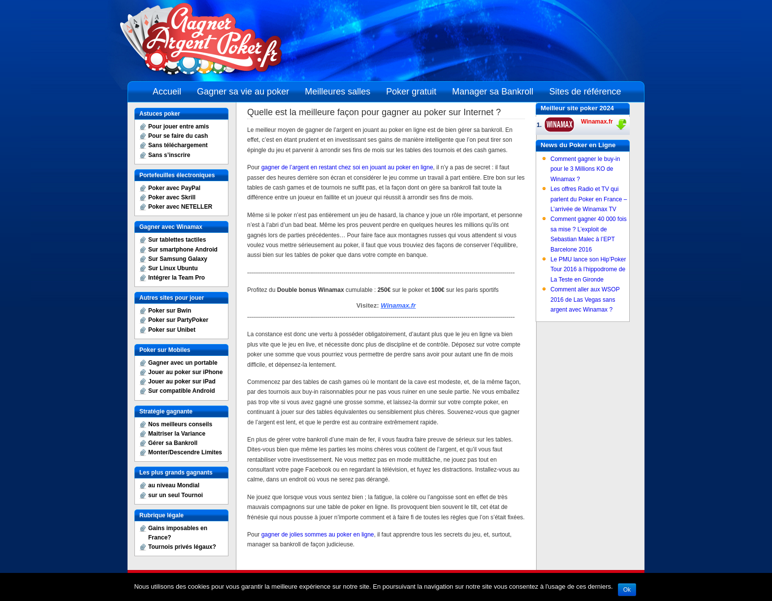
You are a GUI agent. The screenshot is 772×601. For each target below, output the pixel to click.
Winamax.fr (398, 305)
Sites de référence (585, 91)
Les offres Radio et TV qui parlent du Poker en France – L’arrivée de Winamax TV (588, 199)
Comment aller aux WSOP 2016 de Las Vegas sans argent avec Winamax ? (585, 299)
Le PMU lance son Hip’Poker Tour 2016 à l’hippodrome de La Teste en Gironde (588, 269)
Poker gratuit (411, 91)
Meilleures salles (337, 91)
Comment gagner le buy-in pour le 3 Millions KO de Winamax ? (585, 169)
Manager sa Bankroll (492, 91)
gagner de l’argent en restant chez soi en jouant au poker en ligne (347, 167)
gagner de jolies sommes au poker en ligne (317, 534)
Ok (627, 589)
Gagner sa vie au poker (243, 91)
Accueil (167, 91)
